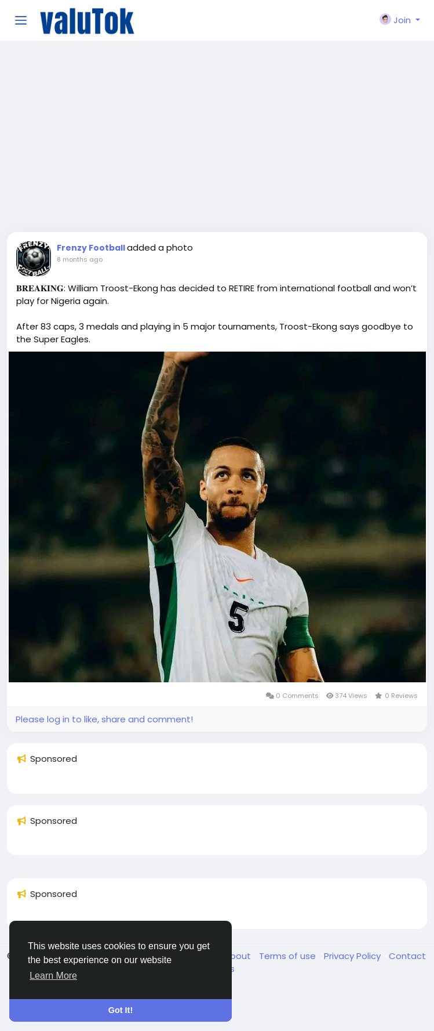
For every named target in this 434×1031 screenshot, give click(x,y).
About (238, 956)
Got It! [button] (120, 1010)
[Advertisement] (217, 139)
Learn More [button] (53, 976)
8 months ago (80, 259)
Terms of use (288, 956)
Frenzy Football (92, 248)
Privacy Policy (353, 956)
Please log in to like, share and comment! (104, 719)
